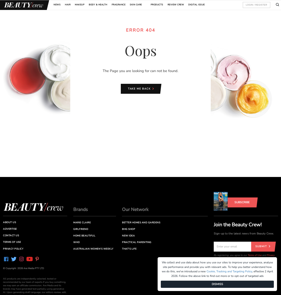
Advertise (10, 229)
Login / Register (256, 5)
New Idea (128, 235)
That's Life (129, 248)
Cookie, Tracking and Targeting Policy (229, 271)
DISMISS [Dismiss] (217, 284)
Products (157, 4)
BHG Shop (128, 229)
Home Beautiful (84, 235)
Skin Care (136, 4)
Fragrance (119, 4)
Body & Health (98, 4)
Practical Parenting (136, 242)
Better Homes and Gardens (141, 222)
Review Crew (176, 4)
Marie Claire (82, 222)
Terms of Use (254, 255)
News (57, 4)
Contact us (11, 235)
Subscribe (242, 202)
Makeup (79, 4)
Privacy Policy (13, 248)
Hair (67, 4)
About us (9, 222)
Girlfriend (80, 229)
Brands (80, 209)
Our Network (135, 209)
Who (76, 242)
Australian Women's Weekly (93, 248)
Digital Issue (196, 4)
